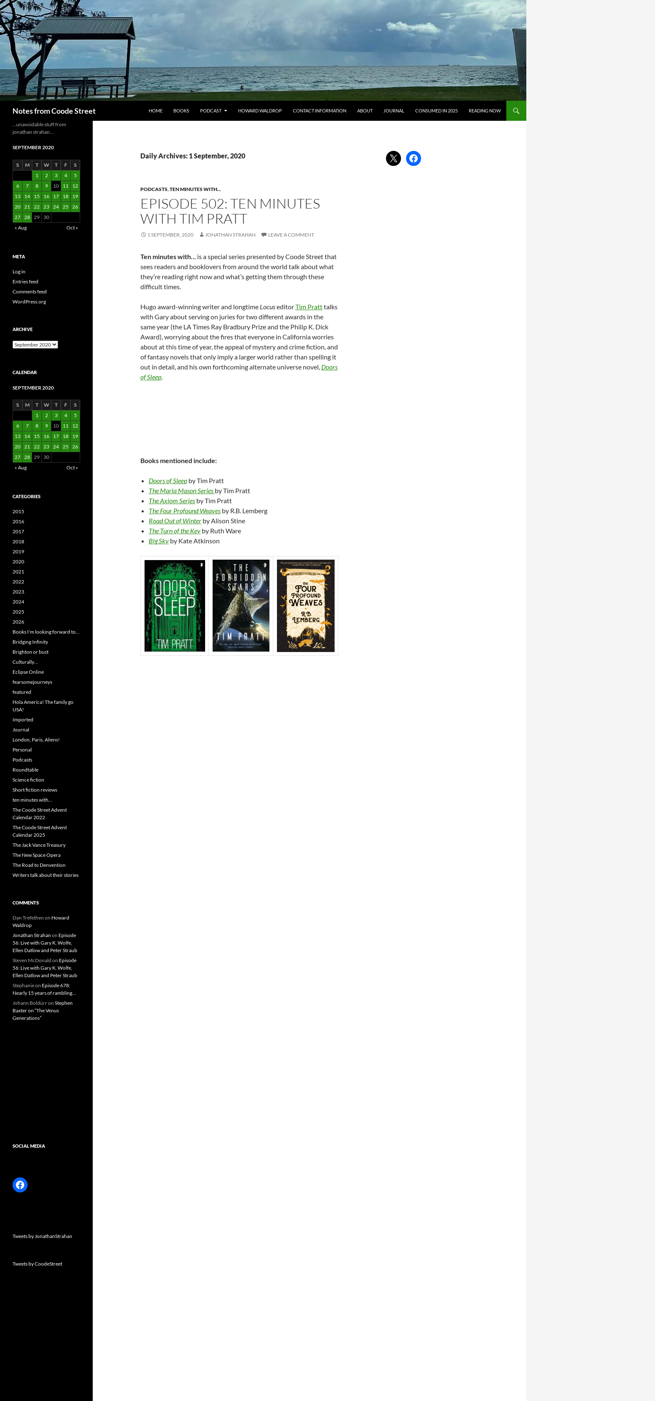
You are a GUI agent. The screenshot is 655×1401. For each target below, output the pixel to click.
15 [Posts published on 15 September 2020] (37, 196)
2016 (18, 521)
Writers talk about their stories (46, 875)
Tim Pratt (308, 307)
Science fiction (28, 780)
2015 (18, 511)
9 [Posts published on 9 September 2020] (46, 186)
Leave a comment (291, 235)
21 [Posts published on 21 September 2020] (27, 207)
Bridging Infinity (30, 642)
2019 (18, 551)
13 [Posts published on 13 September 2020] (17, 196)
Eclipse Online (28, 672)
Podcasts (154, 189)
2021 (18, 571)
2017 (18, 531)
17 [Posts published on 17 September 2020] (56, 196)
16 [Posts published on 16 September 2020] (46, 196)
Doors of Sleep (168, 480)
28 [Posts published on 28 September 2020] (27, 217)
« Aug (21, 227)
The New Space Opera (37, 855)
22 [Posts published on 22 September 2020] (37, 207)
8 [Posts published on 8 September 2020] (37, 186)
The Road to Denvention (39, 865)
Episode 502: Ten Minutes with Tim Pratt (230, 211)
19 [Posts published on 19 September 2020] (75, 196)
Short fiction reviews (35, 790)
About (365, 110)
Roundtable (25, 770)
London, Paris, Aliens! (36, 739)
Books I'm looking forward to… (46, 632)
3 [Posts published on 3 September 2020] (56, 175)
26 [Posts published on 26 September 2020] (75, 207)
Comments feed (30, 291)
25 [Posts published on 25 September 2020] (66, 207)
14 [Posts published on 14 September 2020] (27, 196)
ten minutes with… (32, 800)
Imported (23, 719)
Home (155, 110)
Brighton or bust (30, 652)
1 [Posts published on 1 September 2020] (37, 175)
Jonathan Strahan (230, 235)
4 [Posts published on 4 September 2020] (65, 175)
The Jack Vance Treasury (39, 845)
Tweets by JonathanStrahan (42, 1236)
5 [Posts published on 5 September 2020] (75, 175)
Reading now (485, 110)
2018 (18, 541)
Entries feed (25, 281)
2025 (18, 612)
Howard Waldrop (260, 110)
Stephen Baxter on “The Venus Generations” (43, 1010)
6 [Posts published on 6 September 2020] (17, 186)
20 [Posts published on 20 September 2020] (17, 207)
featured (22, 692)
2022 (18, 581)
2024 (18, 602)
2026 (18, 622)
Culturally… (25, 662)
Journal (393, 110)
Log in (19, 271)
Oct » (72, 227)
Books (181, 110)
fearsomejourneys (32, 682)
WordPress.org (29, 301)
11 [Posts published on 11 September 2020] (66, 186)
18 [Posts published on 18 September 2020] (66, 196)
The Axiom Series (172, 500)
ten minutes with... (195, 189)
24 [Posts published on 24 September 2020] (56, 207)
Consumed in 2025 (436, 110)
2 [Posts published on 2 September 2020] (46, 175)
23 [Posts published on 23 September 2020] (46, 207)
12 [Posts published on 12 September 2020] (75, 186)
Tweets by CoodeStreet (37, 1264)
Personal (22, 749)
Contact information (319, 110)
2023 (18, 591)
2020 (18, 561)
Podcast (210, 110)
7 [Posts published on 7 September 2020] (27, 186)
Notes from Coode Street (54, 110)
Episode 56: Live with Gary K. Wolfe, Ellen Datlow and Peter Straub (45, 942)
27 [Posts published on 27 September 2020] (17, 217)
